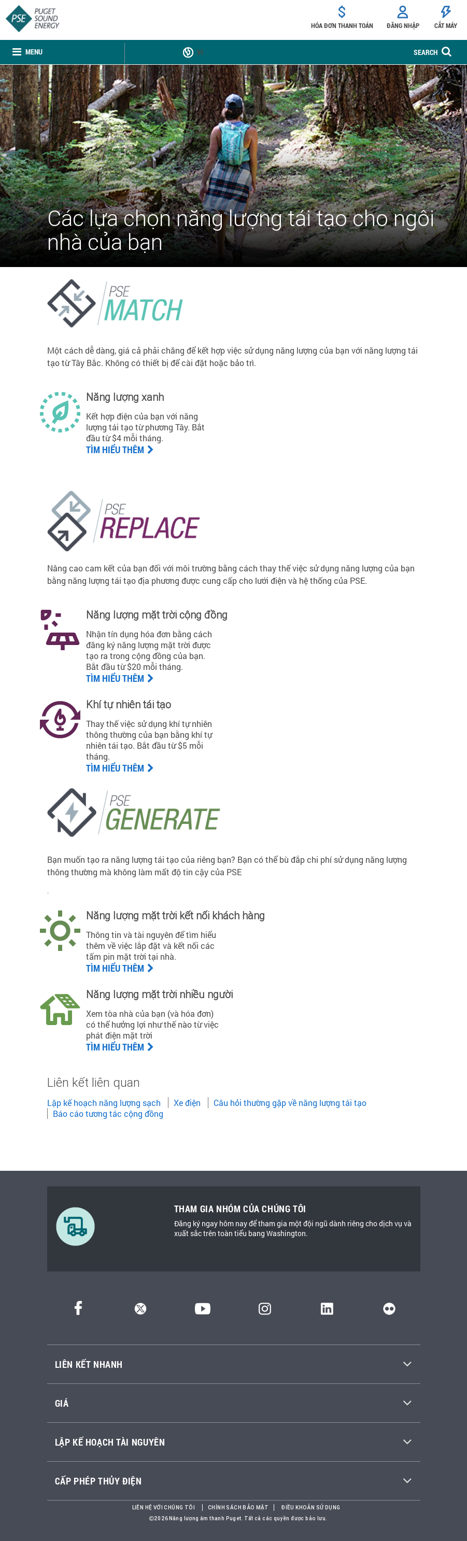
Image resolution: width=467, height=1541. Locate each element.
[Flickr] (389, 1311)
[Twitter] (140, 1311)
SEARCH (425, 52)
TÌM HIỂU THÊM (120, 768)
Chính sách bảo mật (238, 1507)
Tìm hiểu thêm (120, 449)
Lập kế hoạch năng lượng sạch (104, 1102)
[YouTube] (202, 1311)
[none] (27, 52)
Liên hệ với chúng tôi (163, 1507)
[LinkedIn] (326, 1311)
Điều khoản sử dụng (310, 1507)
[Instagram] (265, 1311)
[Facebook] (78, 1311)
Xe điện (187, 1102)
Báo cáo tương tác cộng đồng (108, 1113)
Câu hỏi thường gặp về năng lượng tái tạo (290, 1102)
